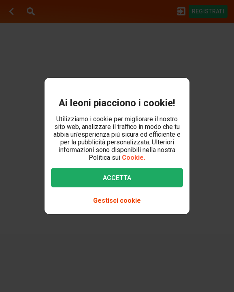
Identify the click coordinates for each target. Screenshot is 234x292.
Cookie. (133, 157)
